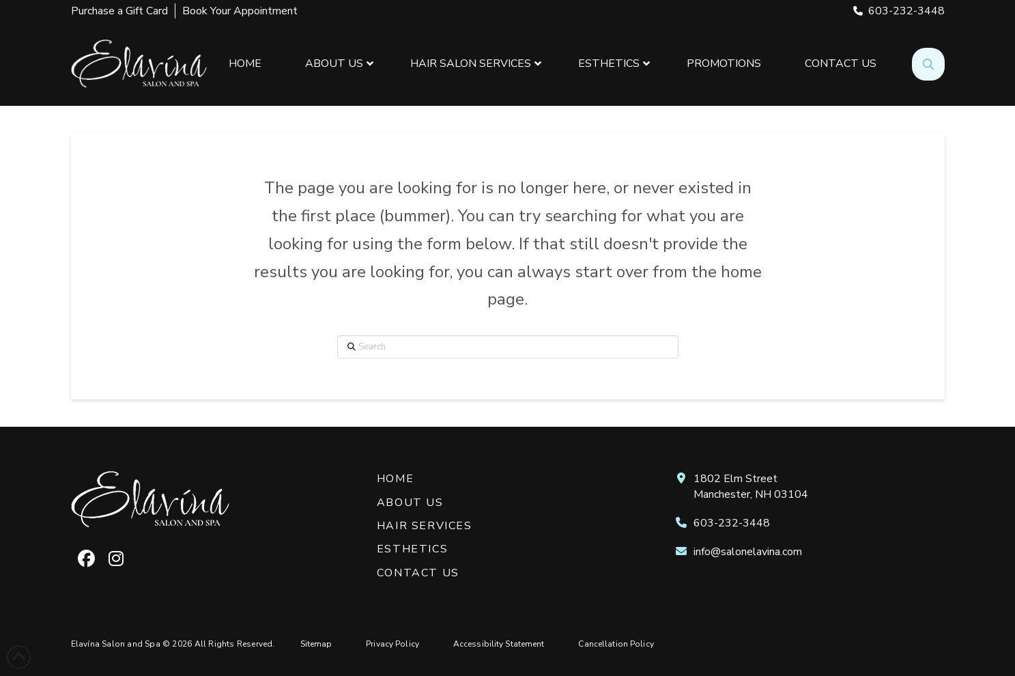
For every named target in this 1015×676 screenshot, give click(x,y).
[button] (928, 64)
